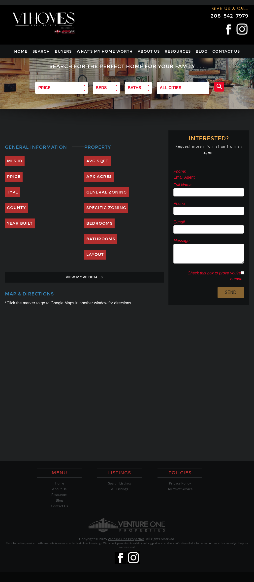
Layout (95, 254)
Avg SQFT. (97, 161)
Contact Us (226, 51)
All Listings (119, 489)
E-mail (179, 222)
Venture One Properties (126, 539)
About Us (149, 51)
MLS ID (15, 161)
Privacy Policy (180, 483)
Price (14, 176)
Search (41, 51)
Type (12, 192)
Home (21, 51)
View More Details (84, 277)
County (16, 207)
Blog (201, 51)
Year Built (20, 223)
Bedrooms (99, 223)
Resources (178, 51)
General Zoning (106, 192)
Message (181, 241)
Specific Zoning (106, 207)
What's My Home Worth (105, 51)
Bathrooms (100, 239)
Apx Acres (99, 176)
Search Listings (119, 483)
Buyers (63, 51)
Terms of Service (179, 489)
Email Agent (183, 177)
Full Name (182, 185)
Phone (179, 203)
